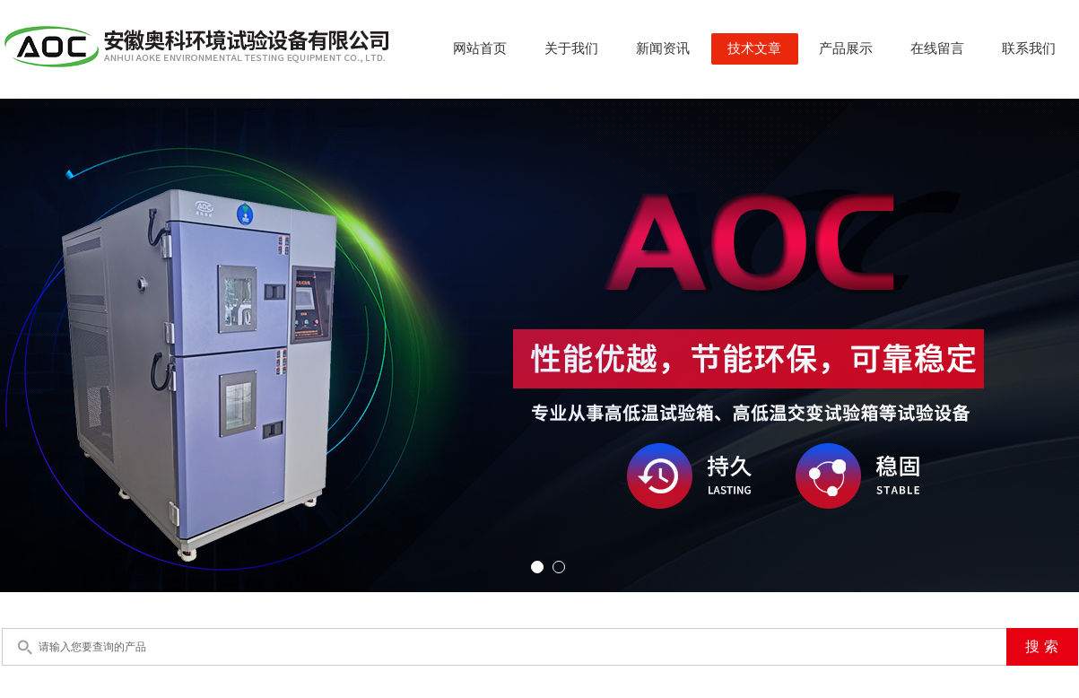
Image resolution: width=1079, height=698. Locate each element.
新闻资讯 (663, 48)
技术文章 (754, 48)
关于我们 (571, 48)
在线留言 (937, 48)
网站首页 (480, 48)
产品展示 (846, 48)
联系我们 (1029, 48)
